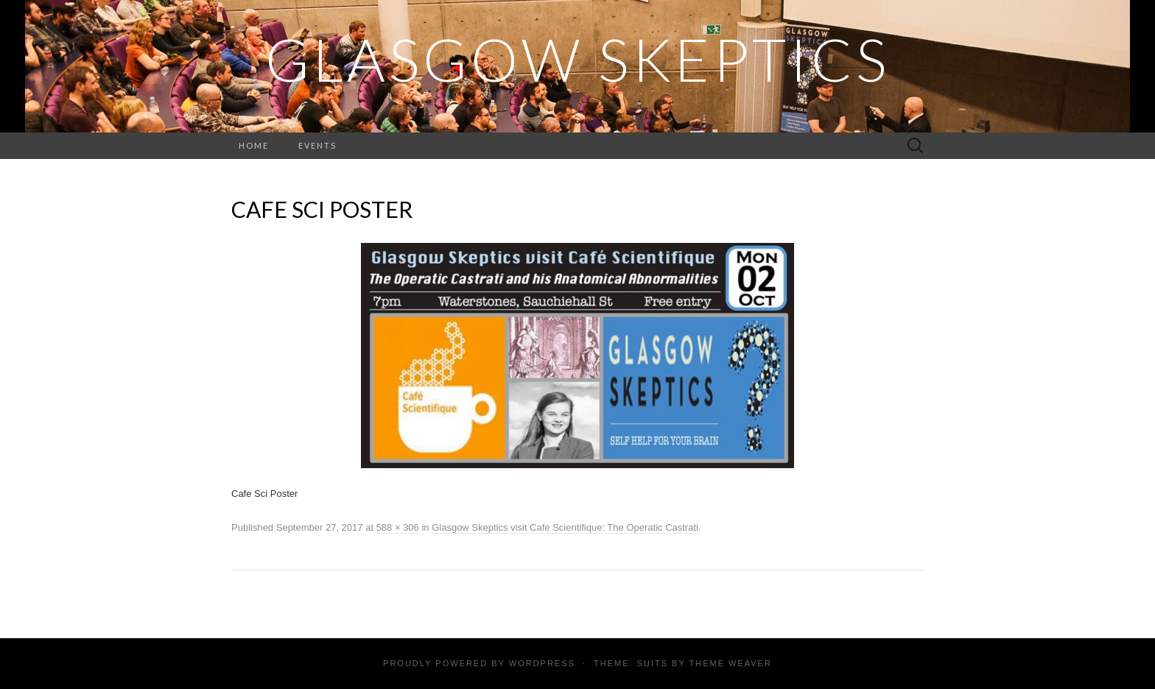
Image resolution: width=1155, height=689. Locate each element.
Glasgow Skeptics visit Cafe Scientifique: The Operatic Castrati (565, 527)
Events (317, 145)
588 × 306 (397, 527)
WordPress (542, 663)
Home (254, 145)
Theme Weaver (730, 663)
